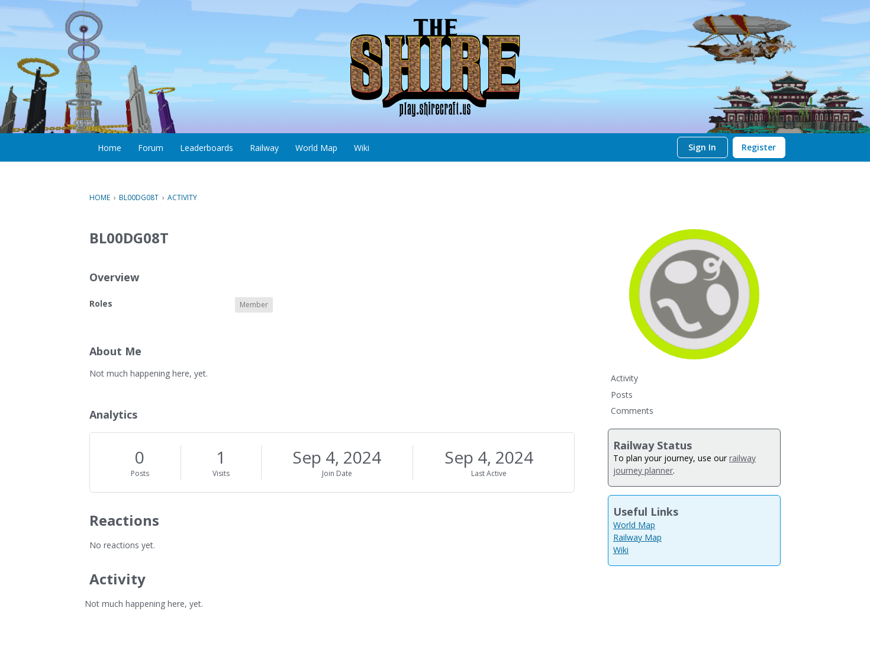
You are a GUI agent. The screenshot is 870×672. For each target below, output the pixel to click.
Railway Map (637, 537)
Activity (624, 378)
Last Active (489, 473)
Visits (221, 473)
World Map (634, 524)
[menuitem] (109, 147)
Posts (140, 473)
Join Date (337, 473)
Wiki (621, 549)
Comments (632, 410)
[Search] (665, 147)
